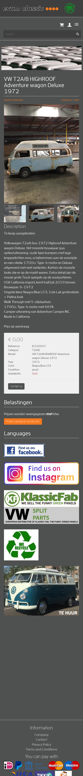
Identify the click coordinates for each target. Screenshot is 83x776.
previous (67, 99)
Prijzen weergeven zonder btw (23, 421)
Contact (41, 739)
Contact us (16, 386)
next (76, 99)
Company (41, 735)
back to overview (13, 99)
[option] (41, 154)
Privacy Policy (41, 744)
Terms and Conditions (41, 749)
